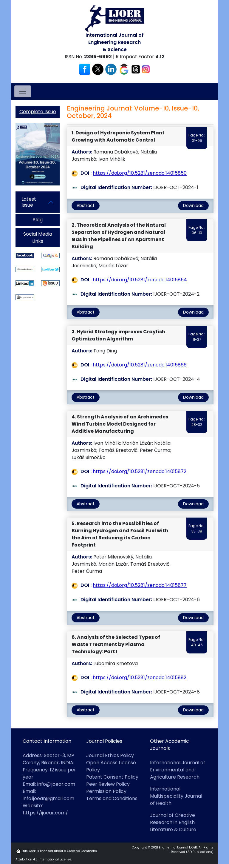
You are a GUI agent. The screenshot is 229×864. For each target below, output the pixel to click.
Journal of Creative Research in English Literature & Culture (173, 822)
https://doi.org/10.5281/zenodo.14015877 (140, 585)
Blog (38, 219)
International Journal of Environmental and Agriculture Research (177, 769)
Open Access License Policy (111, 766)
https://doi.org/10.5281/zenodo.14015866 (140, 365)
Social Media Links (37, 238)
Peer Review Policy (108, 784)
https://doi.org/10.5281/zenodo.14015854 (140, 280)
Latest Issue (28, 202)
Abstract (86, 205)
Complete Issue (37, 111)
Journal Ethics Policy (110, 755)
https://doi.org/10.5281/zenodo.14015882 (139, 677)
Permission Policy (106, 791)
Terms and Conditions (111, 798)
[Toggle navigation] (22, 91)
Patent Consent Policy (112, 777)
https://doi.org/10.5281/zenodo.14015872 (139, 471)
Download (193, 205)
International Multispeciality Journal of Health (176, 796)
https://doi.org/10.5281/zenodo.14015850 (140, 173)
